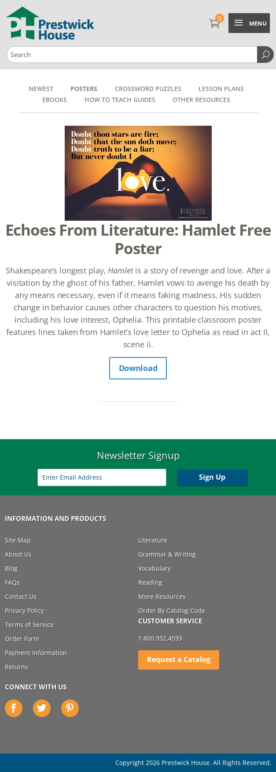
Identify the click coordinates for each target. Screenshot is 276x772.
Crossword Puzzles (148, 88)
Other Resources (201, 99)
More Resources (162, 596)
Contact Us (21, 596)
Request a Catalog (178, 659)
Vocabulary (154, 568)
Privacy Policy (24, 610)
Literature (152, 540)
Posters (83, 88)
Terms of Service (29, 624)
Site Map (18, 540)
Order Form (22, 638)
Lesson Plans (221, 88)
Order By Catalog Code (171, 610)
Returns (16, 667)
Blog (11, 568)
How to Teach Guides (120, 99)
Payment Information (36, 652)
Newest (41, 88)
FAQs (12, 582)
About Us (18, 554)
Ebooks (54, 99)
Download (138, 368)
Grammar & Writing (167, 554)
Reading (150, 582)
